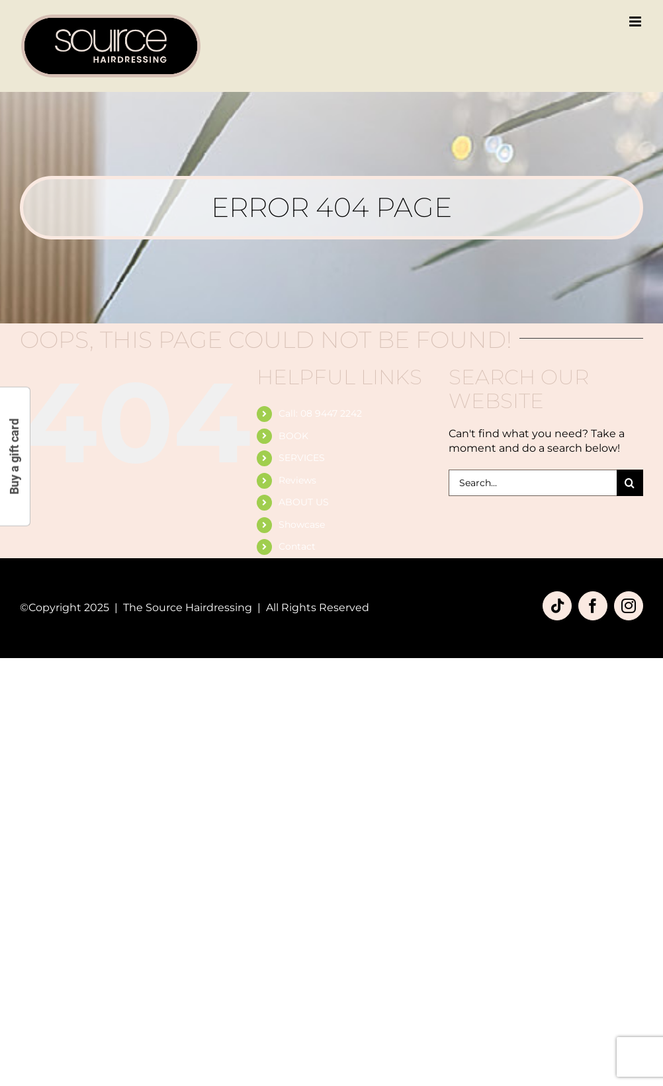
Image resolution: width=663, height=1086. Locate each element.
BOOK (293, 436)
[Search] (630, 483)
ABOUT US (304, 502)
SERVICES (302, 458)
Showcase (302, 524)
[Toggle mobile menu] (636, 21)
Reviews (297, 480)
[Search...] (533, 483)
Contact (297, 546)
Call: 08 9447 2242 (320, 413)
